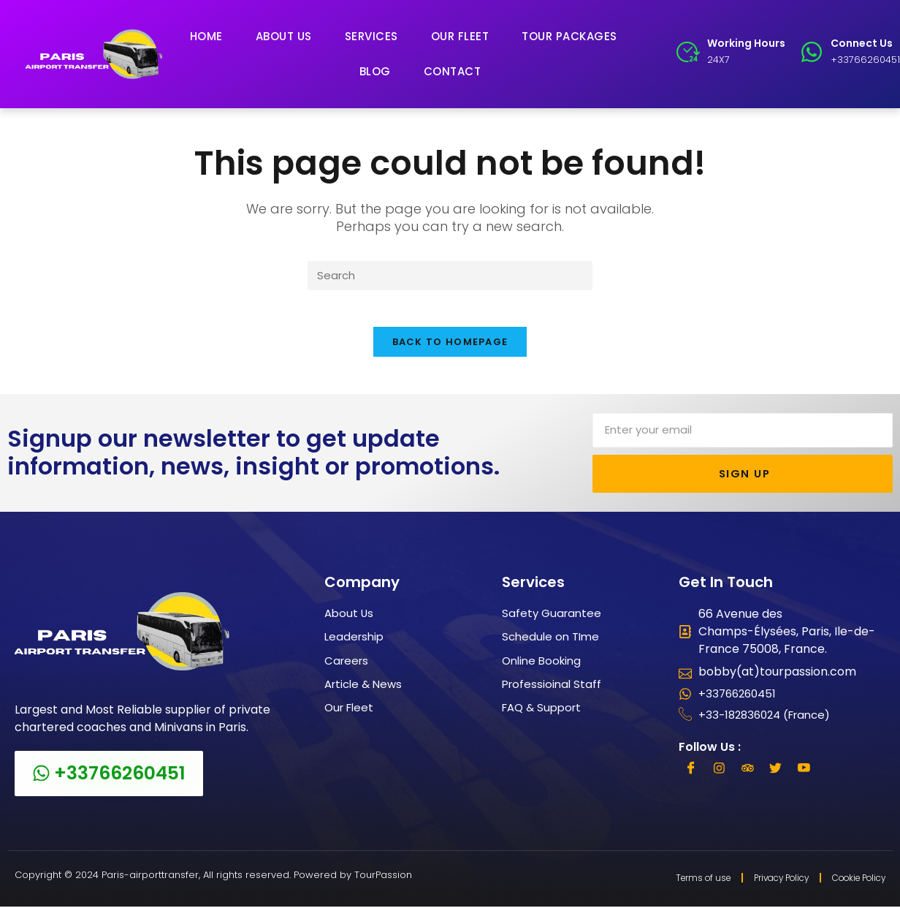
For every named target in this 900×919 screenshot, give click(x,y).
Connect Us (862, 43)
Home (206, 36)
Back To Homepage (450, 351)
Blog (375, 71)
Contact (452, 71)
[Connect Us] (811, 52)
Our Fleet (460, 36)
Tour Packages (569, 36)
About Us (284, 36)
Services (371, 36)
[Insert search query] (450, 276)
